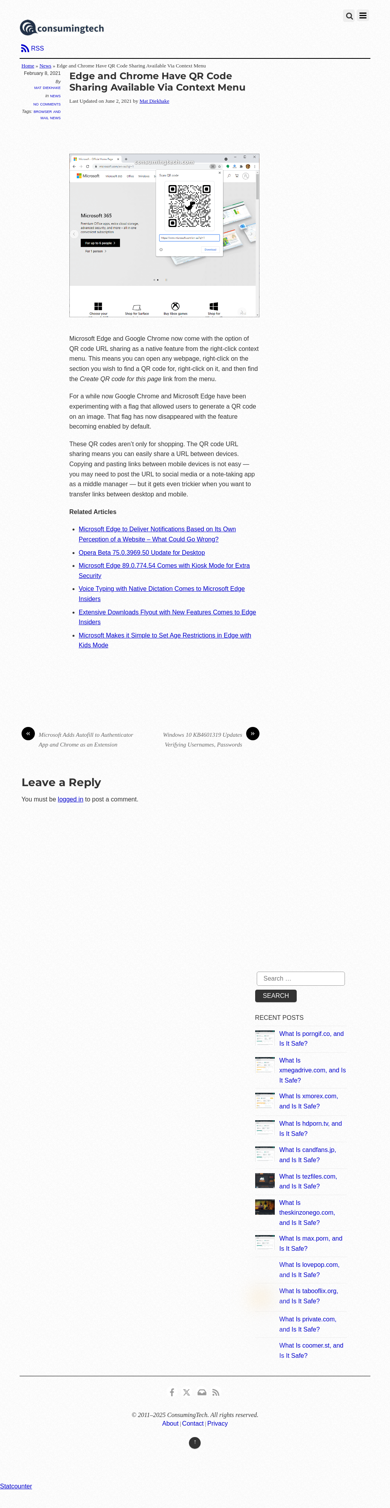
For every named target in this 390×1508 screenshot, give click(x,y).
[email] (201, 1391)
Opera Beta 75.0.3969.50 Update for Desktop (142, 552)
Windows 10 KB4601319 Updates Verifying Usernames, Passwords (211, 739)
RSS (37, 48)
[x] (186, 1391)
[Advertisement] (212, 130)
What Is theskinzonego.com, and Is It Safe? (307, 1212)
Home (28, 66)
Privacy (217, 1423)
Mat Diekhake (47, 87)
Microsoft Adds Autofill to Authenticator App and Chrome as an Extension (77, 739)
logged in (70, 799)
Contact (193, 1423)
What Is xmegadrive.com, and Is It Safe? (312, 1070)
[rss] (215, 1391)
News (45, 66)
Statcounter (16, 1486)
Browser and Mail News (47, 114)
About (170, 1423)
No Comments (47, 104)
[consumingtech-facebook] (172, 1391)
